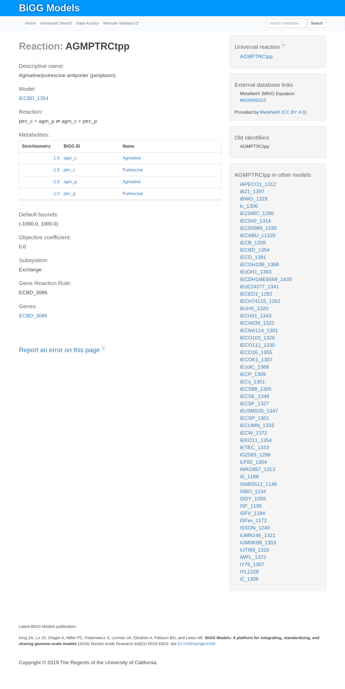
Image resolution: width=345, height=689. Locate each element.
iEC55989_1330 (258, 228)
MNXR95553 (253, 100)
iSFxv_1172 (253, 520)
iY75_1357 (252, 564)
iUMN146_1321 (257, 535)
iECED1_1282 (256, 294)
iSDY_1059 (253, 498)
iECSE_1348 (254, 396)
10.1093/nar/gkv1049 (196, 643)
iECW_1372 (253, 433)
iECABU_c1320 (257, 235)
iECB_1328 (253, 242)
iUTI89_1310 (254, 550)
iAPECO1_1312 (258, 184)
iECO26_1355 (256, 352)
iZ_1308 (249, 579)
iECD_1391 (253, 257)
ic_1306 (249, 206)
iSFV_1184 (252, 513)
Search (317, 23)
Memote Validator (119, 23)
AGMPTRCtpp (256, 56)
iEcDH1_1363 (255, 272)
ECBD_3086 (33, 315)
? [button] (103, 349)
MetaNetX (270, 112)
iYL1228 (249, 571)
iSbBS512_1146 (258, 484)
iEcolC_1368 (254, 367)
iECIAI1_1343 (255, 315)
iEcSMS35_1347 (259, 411)
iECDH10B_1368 (259, 264)
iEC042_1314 (255, 221)
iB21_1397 (252, 191)
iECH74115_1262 (260, 301)
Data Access (87, 23)
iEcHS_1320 (254, 308)
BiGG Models (49, 7)
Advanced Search (56, 23)
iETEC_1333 (254, 447)
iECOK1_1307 (256, 359)
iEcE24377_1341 (259, 286)
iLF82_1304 (253, 462)
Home (30, 23)
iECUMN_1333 (257, 425)
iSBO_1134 (253, 491)
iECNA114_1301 (259, 330)
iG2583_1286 (255, 455)
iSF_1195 (251, 506)
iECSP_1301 (254, 418)
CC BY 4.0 (294, 112)
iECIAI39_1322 (257, 323)
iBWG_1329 (253, 199)
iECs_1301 (252, 382)
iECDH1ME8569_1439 (266, 279)
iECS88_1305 (255, 389)
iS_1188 (249, 476)
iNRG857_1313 (257, 469)
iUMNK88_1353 (258, 542)
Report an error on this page (60, 350)
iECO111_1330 (257, 345)
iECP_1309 (253, 374)
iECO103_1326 (257, 338)
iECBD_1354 (34, 98)
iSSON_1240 (255, 528)
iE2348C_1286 (257, 213)
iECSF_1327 (254, 403)
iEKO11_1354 (256, 440)
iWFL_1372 (253, 557)
